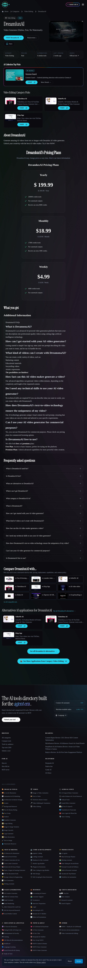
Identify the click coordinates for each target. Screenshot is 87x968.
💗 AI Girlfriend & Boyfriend (39, 926)
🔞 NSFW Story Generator (38, 947)
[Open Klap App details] (10, 117)
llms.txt (4, 763)
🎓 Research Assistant (65, 900)
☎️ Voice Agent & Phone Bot (68, 813)
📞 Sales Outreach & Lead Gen (11, 907)
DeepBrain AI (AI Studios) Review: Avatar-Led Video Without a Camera (62, 748)
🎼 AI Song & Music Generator (68, 793)
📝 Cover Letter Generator (10, 863)
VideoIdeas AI (22, 99)
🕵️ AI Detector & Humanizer (10, 853)
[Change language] (61, 715)
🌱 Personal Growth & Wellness (69, 867)
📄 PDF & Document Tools (10, 873)
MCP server (5, 770)
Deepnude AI (49, 763)
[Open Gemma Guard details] (15, 75)
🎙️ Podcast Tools (64, 800)
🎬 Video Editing (35, 806)
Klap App (20, 115)
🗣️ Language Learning (9, 947)
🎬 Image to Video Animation (39, 793)
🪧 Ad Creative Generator (9, 893)
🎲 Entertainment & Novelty (10, 933)
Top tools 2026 (6, 747)
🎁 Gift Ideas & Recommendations (12, 940)
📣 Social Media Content (9, 914)
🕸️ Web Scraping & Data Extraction (41, 877)
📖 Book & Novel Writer (9, 857)
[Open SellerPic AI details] (51, 101)
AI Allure (48, 773)
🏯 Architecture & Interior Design (12, 800)
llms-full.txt (5, 766)
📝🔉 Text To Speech (65, 806)
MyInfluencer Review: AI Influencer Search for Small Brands (65, 743)
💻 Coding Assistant (36, 857)
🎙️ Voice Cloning (64, 816)
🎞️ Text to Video (35, 796)
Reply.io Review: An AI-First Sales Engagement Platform (63, 752)
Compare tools (6, 741)
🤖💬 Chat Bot (64, 893)
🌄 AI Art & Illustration (9, 793)
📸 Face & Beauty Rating (9, 810)
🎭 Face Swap (6, 813)
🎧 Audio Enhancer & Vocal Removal (70, 796)
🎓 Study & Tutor (7, 954)
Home (5, 11)
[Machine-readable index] (69, 709)
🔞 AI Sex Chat (35, 933)
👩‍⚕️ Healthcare (6, 943)
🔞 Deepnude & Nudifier (38, 937)
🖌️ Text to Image (7, 840)
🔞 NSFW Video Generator (38, 950)
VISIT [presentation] (31, 82)
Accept (78, 961)
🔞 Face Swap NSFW (37, 940)
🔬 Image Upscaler (7, 830)
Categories (14, 11)
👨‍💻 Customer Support (36, 897)
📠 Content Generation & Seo (11, 860)
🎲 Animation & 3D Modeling (11, 796)
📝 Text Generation (7, 880)
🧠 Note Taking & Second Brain (69, 863)
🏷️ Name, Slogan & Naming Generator (13, 870)
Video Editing (28, 11)
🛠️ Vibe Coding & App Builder (39, 870)
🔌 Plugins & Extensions (37, 867)
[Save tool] (9, 44)
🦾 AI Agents (63, 853)
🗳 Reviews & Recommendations (69, 930)
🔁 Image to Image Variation (10, 827)
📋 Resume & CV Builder (38, 914)
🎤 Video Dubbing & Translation (40, 803)
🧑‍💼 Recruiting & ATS (36, 910)
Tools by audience (7, 744)
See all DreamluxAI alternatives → (43, 651)
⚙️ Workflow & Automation (67, 877)
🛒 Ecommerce (35, 900)
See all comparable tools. (10, 602)
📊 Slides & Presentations (38, 917)
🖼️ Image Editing (7, 823)
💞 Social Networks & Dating (11, 950)
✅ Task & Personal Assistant (68, 870)
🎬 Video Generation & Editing (68, 933)
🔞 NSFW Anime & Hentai (38, 943)
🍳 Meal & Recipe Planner (67, 857)
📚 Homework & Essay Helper (11, 867)
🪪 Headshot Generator (9, 820)
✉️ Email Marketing (8, 903)
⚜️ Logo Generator (7, 833)
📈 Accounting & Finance (38, 893)
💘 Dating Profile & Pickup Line (11, 930)
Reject (70, 961)
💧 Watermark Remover (9, 844)
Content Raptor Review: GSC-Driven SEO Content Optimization (61, 739)
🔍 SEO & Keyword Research (11, 910)
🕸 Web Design (35, 873)
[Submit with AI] (73, 4)
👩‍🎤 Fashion (5, 816)
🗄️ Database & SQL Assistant (39, 860)
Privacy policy (41, 962)
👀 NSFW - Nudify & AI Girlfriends (70, 926)
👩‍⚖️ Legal (33, 907)
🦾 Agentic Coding (36, 853)
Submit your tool (11, 720)
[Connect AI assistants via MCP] (69, 703)
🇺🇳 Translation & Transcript (67, 810)
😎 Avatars (5, 803)
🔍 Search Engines (65, 903)
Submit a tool (6, 751)
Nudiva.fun (48, 766)
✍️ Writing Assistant (8, 884)
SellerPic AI (62, 99)
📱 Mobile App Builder (37, 863)
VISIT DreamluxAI (13, 38)
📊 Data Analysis (64, 897)
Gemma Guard (31, 74)
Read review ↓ (32, 38)
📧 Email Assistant (7, 900)
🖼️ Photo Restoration (8, 837)
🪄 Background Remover (9, 806)
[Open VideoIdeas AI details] (10, 101)
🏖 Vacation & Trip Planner (67, 873)
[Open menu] (83, 4)
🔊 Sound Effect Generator (67, 803)
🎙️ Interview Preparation (37, 903)
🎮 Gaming (5, 937)
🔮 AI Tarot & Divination (9, 926)
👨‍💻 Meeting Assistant (65, 860)
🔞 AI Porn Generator (37, 930)
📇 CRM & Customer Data (10, 897)
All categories (6, 738)
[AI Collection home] (6, 4)
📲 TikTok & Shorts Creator (38, 800)
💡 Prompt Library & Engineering (12, 877)
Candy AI (48, 770)
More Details (46, 82)
